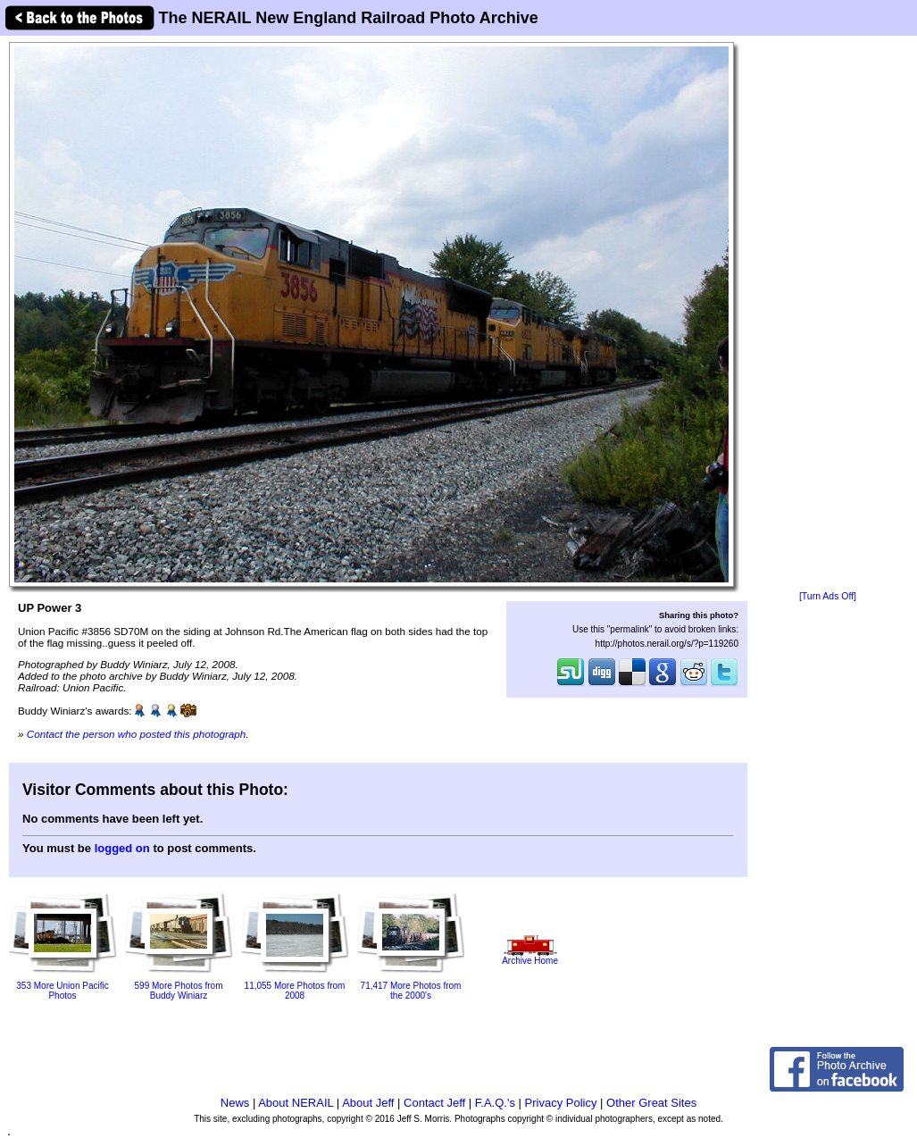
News (235, 1102)
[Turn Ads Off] (827, 596)
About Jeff (368, 1102)
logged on (122, 848)
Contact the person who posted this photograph (136, 734)
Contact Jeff (434, 1102)
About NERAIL (295, 1102)
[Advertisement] (827, 314)
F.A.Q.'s (495, 1102)
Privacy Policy (561, 1102)
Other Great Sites (651, 1102)
